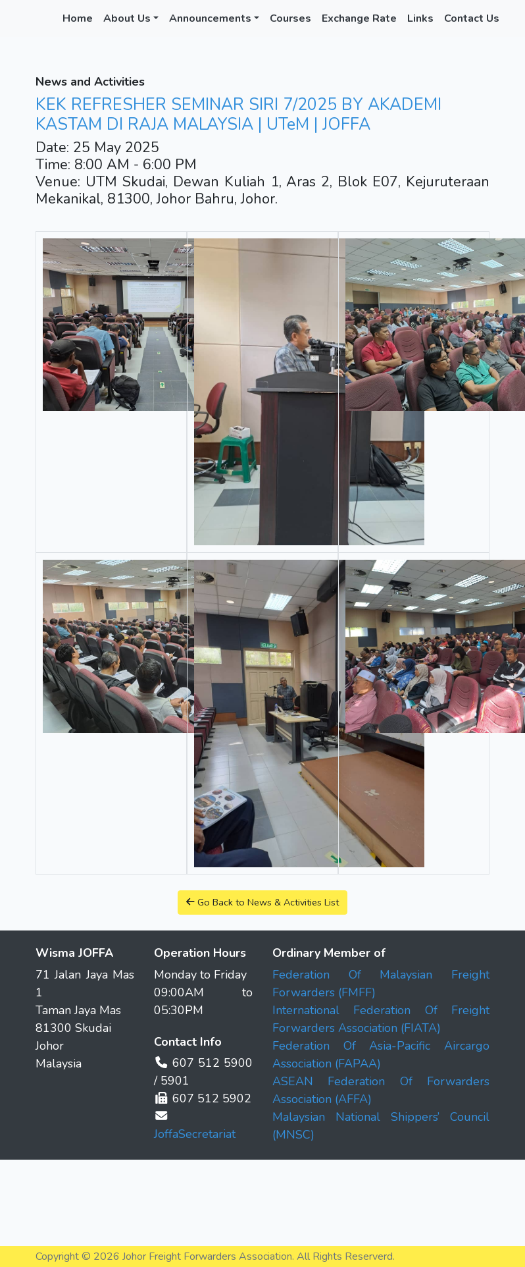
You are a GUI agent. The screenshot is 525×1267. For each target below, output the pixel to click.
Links (420, 18)
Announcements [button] (210, 18)
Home (78, 18)
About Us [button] (127, 18)
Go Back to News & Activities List (262, 902)
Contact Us (471, 18)
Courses (290, 18)
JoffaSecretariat (195, 1134)
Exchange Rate (359, 18)
